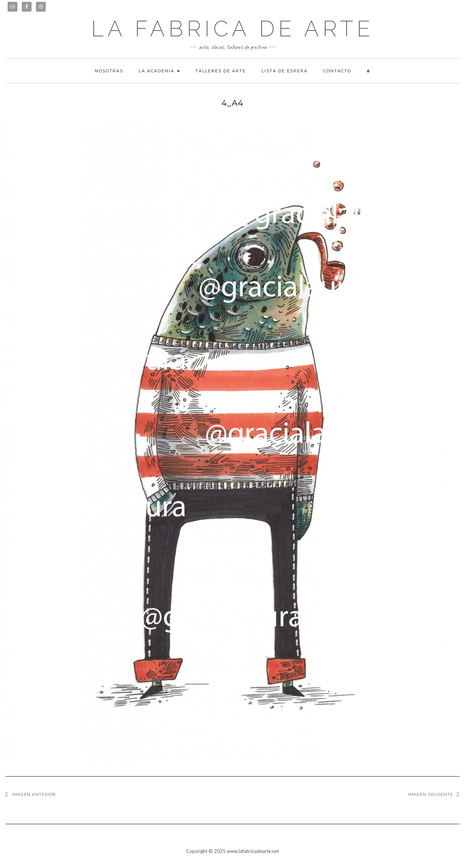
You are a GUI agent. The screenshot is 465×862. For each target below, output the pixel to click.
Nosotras (109, 70)
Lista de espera (285, 70)
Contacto (337, 70)
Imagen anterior (34, 794)
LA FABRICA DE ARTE (232, 28)
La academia (159, 70)
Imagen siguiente (430, 794)
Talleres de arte (220, 70)
